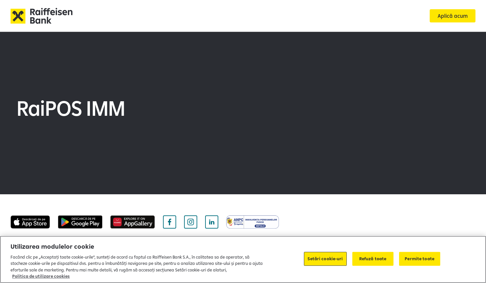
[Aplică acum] (452, 15)
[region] (243, 259)
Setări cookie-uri (325, 258)
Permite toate (419, 258)
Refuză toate (373, 258)
